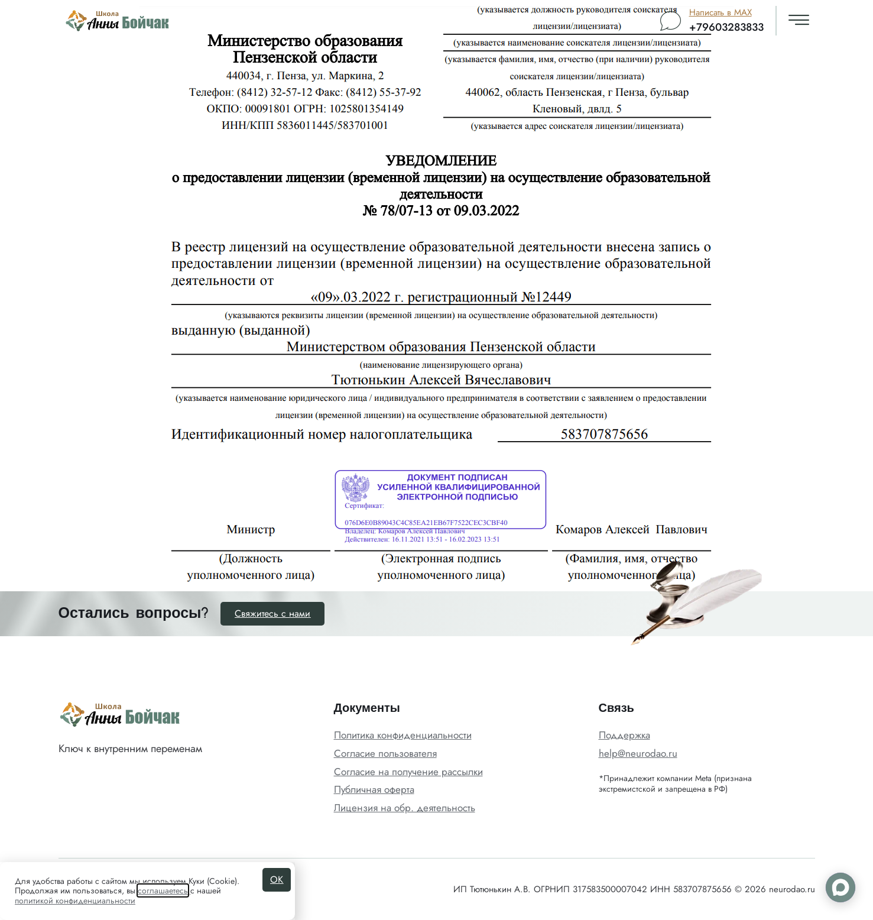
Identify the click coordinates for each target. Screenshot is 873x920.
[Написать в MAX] (670, 21)
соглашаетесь (163, 890)
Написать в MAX (720, 12)
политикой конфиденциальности (75, 900)
